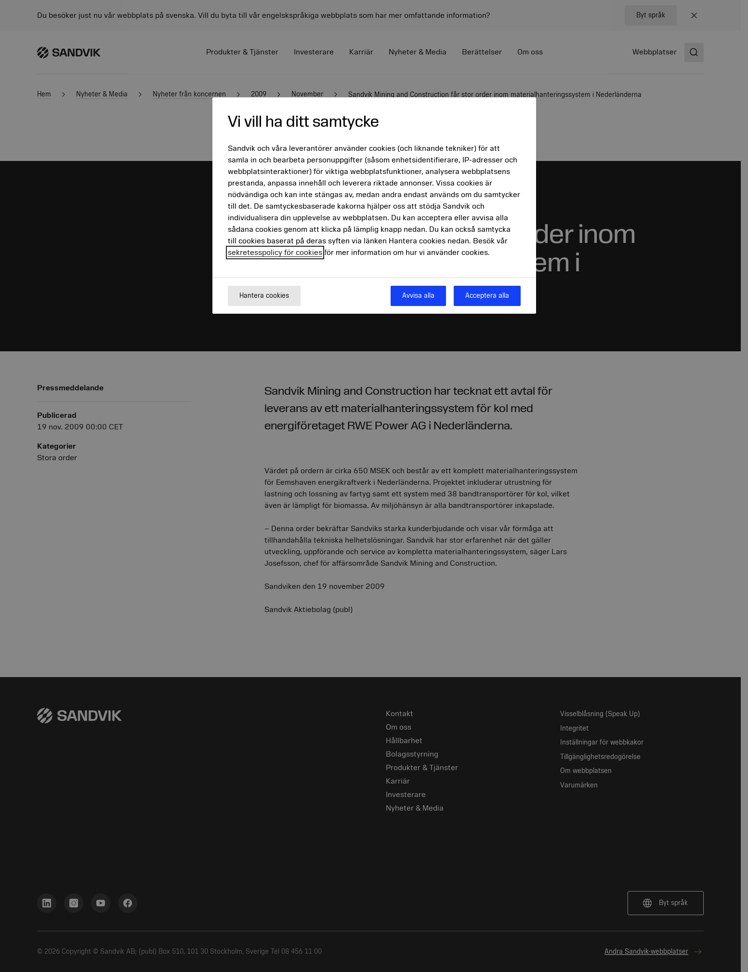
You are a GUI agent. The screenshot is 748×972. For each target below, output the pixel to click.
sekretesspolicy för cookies (275, 252)
